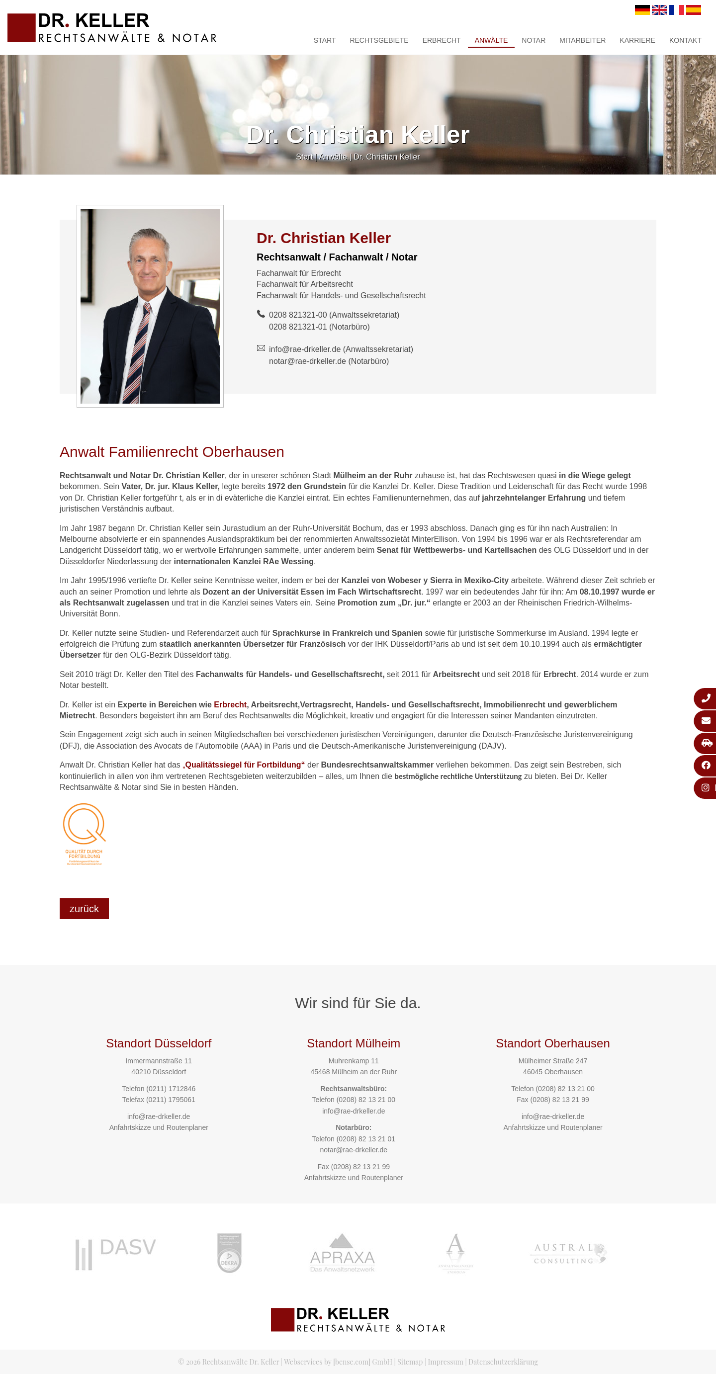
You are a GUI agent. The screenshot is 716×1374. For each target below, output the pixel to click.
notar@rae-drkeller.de (307, 361)
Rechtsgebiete (379, 40)
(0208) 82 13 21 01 (366, 1139)
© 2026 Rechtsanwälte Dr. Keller (228, 1362)
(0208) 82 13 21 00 (366, 1100)
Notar (533, 40)
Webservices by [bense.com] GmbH (338, 1362)
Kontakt (685, 40)
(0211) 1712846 (170, 1089)
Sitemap (410, 1362)
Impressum (445, 1362)
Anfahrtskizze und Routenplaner (158, 1127)
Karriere (637, 40)
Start (325, 40)
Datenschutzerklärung (503, 1362)
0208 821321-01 (298, 327)
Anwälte (491, 40)
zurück (84, 908)
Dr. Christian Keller (387, 157)
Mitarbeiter (582, 40)
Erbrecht (442, 40)
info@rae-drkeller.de (305, 349)
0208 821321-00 (298, 315)
